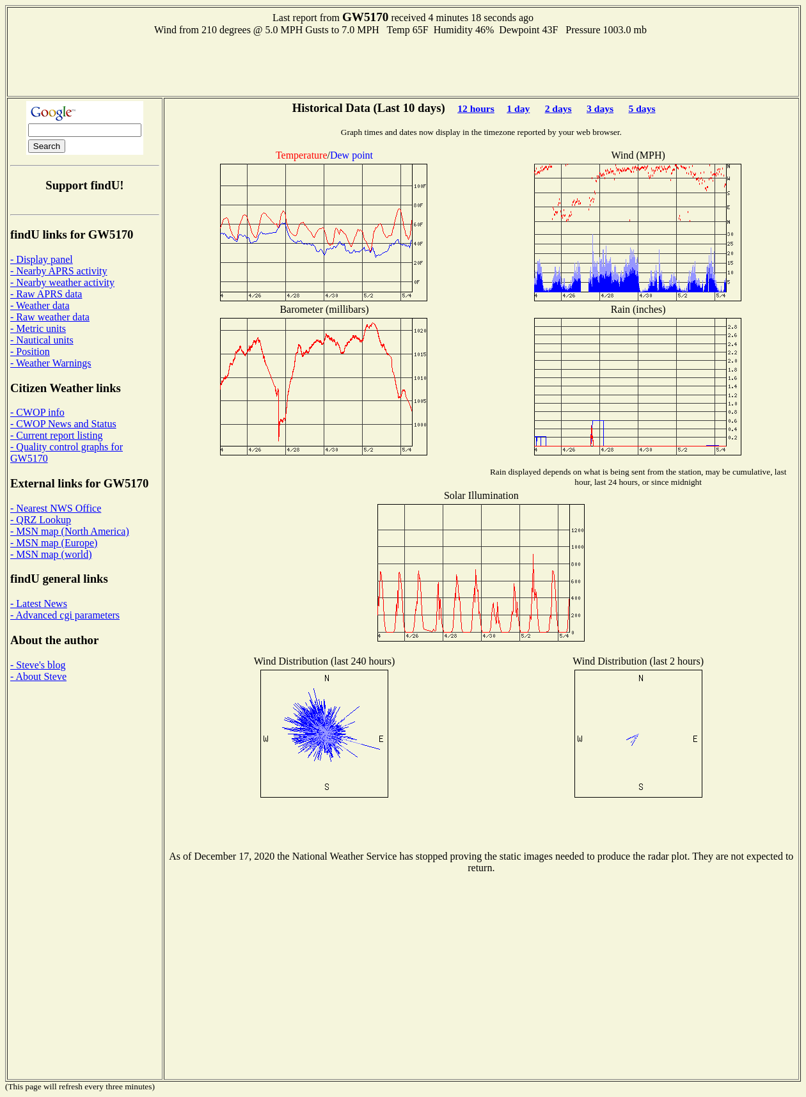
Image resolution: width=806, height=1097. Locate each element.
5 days (642, 108)
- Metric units (38, 328)
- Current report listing (56, 435)
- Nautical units (42, 340)
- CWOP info (37, 412)
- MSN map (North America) (69, 531)
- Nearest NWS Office (55, 508)
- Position (30, 351)
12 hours (475, 108)
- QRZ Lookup (40, 519)
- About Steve (38, 676)
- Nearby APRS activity (58, 270)
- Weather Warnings (50, 363)
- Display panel (41, 259)
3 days (600, 108)
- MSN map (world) (51, 554)
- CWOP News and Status (63, 423)
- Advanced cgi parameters (65, 615)
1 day (518, 108)
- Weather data (40, 305)
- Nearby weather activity (62, 282)
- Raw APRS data (46, 293)
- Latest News (38, 603)
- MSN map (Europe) (53, 542)
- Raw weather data (50, 317)
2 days (558, 108)
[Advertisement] (403, 64)
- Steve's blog (37, 664)
